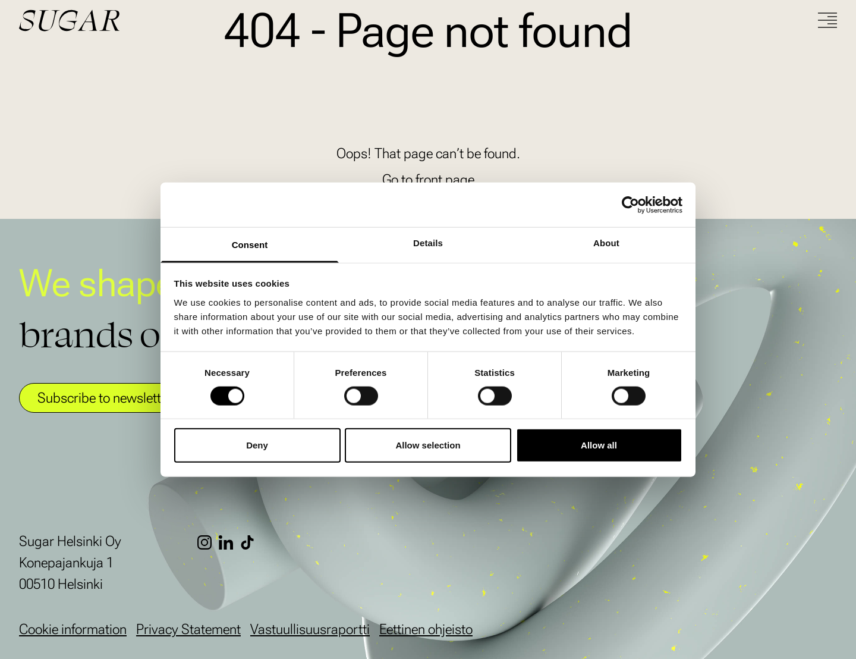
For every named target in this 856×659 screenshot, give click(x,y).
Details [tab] (428, 243)
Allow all (599, 445)
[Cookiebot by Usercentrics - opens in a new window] (630, 205)
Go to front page (428, 179)
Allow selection (427, 445)
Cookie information (73, 629)
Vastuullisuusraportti (310, 629)
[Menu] (827, 20)
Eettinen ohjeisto (426, 629)
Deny (257, 445)
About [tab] (606, 243)
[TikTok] (251, 542)
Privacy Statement (188, 629)
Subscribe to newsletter (104, 398)
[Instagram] (208, 542)
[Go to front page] (114, 21)
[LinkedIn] (229, 542)
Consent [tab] (250, 245)
